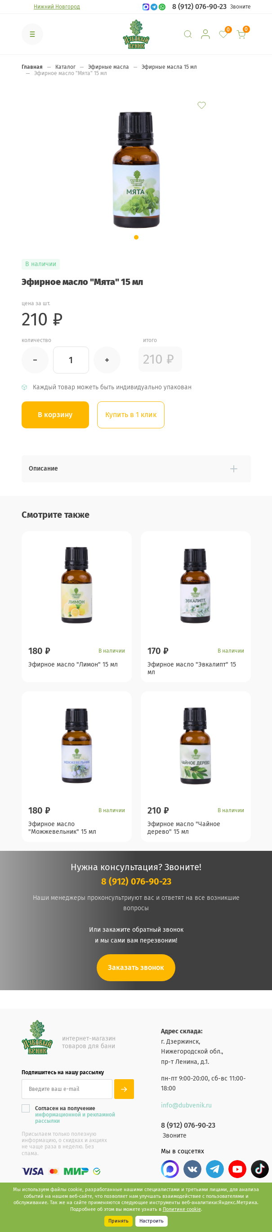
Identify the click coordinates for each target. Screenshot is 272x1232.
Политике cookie (182, 1209)
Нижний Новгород (57, 6)
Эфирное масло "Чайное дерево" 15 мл (183, 831)
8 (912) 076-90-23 (199, 6)
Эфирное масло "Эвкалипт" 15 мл (191, 667)
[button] (136, 237)
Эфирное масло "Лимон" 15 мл (73, 663)
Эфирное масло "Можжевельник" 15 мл (62, 831)
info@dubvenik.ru (186, 1105)
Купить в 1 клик (131, 414)
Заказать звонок (136, 976)
